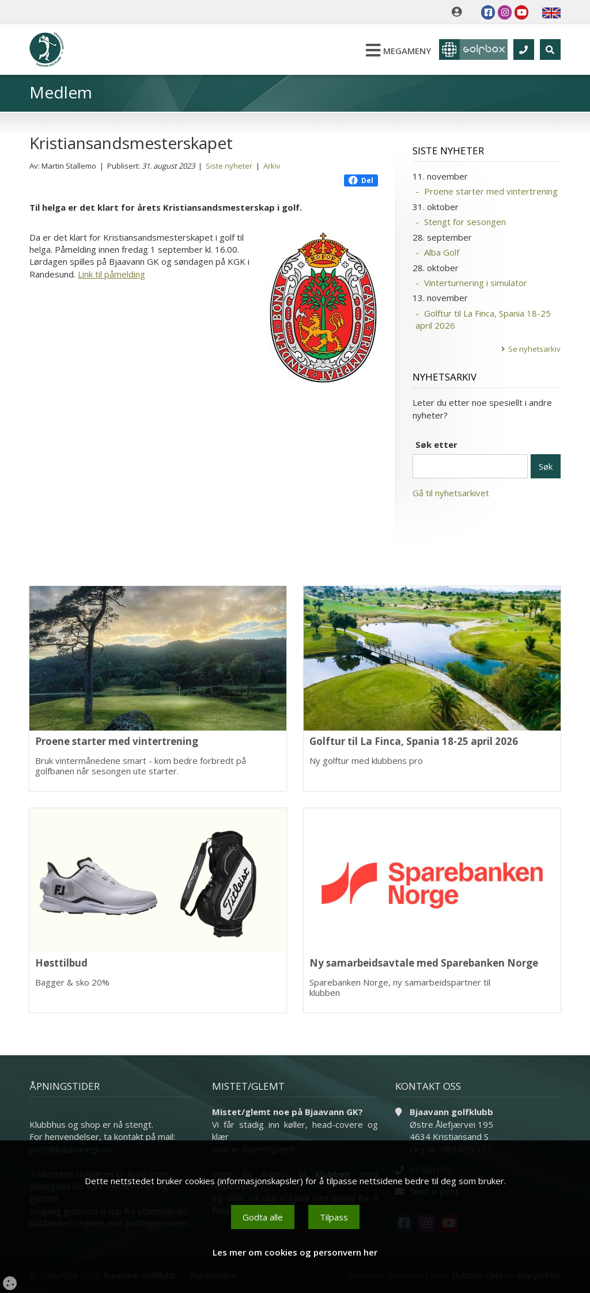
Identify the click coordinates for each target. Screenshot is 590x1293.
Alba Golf (441, 252)
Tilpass (334, 1217)
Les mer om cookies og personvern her (295, 1252)
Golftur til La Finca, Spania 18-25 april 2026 (483, 319)
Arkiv (272, 166)
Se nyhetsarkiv (534, 349)
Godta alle (263, 1217)
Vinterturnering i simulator (475, 282)
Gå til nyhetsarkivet (451, 493)
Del (361, 180)
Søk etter (436, 444)
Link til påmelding (111, 274)
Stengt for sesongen (465, 221)
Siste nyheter (229, 166)
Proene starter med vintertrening (491, 191)
